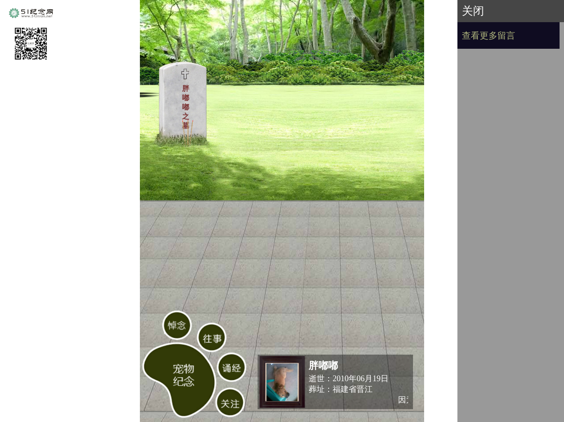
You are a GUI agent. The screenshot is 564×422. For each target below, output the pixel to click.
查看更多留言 (488, 35)
